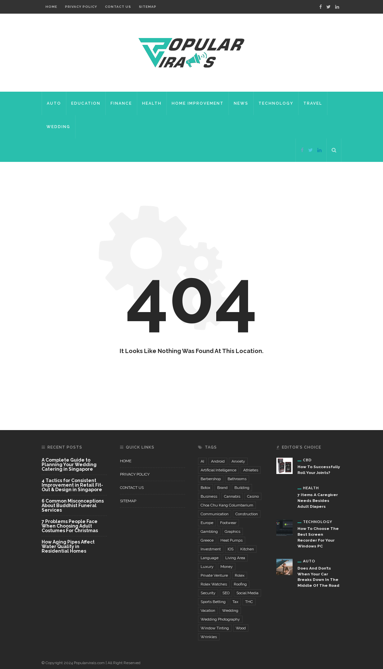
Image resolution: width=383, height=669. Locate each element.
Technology (275, 103)
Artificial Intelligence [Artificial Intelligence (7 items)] (218, 470)
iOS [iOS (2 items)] (230, 549)
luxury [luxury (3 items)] (207, 566)
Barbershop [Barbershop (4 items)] (211, 479)
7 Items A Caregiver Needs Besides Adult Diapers (317, 500)
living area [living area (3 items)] (235, 558)
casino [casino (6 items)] (253, 496)
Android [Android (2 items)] (218, 461)
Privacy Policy (81, 6)
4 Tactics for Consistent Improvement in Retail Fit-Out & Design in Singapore (72, 485)
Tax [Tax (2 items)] (235, 601)
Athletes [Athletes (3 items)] (250, 470)
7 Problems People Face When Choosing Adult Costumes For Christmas (70, 526)
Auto (54, 103)
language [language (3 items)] (209, 558)
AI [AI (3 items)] (202, 461)
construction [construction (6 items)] (246, 514)
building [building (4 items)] (241, 487)
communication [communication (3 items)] (215, 514)
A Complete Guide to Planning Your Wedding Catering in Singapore (69, 465)
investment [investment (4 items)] (211, 549)
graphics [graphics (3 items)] (232, 531)
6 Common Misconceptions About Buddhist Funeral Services (73, 506)
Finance (121, 103)
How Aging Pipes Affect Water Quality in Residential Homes (68, 546)
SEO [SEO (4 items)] (226, 593)
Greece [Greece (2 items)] (207, 540)
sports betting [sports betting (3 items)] (213, 601)
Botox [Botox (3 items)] (205, 487)
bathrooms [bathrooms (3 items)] (237, 479)
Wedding (58, 127)
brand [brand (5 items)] (222, 487)
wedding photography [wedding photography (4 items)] (220, 619)
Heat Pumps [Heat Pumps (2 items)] (231, 540)
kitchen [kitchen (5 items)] (247, 549)
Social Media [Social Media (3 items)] (247, 593)
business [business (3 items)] (209, 496)
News (241, 103)
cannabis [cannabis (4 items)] (232, 496)
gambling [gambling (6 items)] (209, 531)
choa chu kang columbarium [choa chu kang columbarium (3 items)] (227, 505)
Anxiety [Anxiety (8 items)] (238, 461)
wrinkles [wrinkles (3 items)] (209, 637)
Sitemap (147, 6)
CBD (307, 460)
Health (152, 103)
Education (85, 103)
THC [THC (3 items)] (249, 601)
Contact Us (118, 6)
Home (51, 6)
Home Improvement (198, 103)
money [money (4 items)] (226, 566)
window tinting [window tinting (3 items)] (215, 628)
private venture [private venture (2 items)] (214, 575)
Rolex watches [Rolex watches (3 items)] (214, 584)
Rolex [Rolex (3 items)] (239, 575)
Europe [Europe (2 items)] (207, 522)
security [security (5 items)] (208, 593)
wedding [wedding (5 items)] (230, 610)
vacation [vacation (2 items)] (208, 610)
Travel (312, 103)
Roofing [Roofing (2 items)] (240, 584)
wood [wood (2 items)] (241, 628)
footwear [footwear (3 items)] (228, 522)
